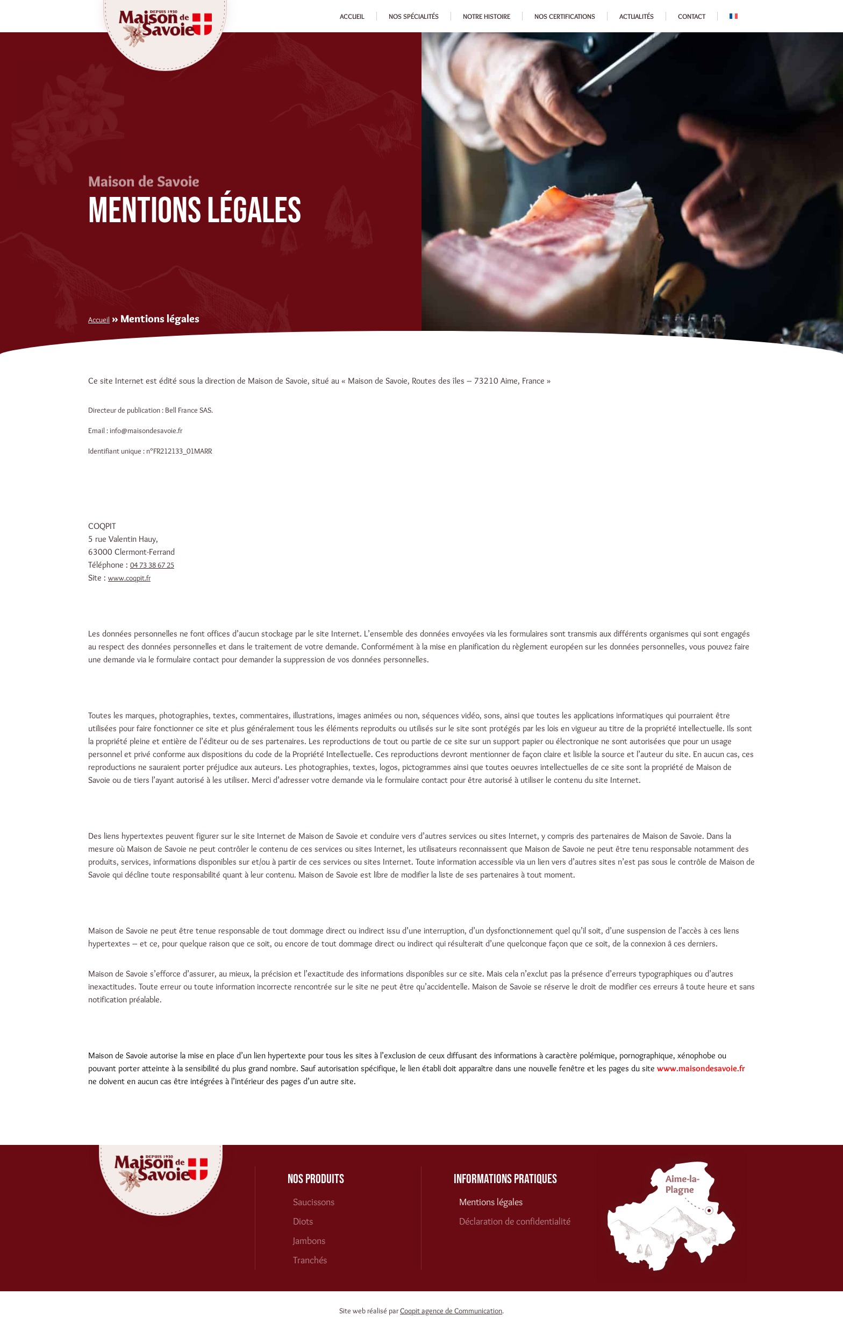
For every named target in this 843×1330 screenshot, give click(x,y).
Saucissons (313, 1202)
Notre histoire (486, 16)
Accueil (352, 16)
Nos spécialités (414, 16)
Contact (691, 16)
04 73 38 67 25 (152, 565)
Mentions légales (491, 1202)
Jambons (309, 1241)
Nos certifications (564, 16)
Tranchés (310, 1260)
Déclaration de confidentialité (514, 1221)
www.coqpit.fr (129, 578)
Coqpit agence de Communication (451, 1310)
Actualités (636, 16)
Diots (303, 1221)
